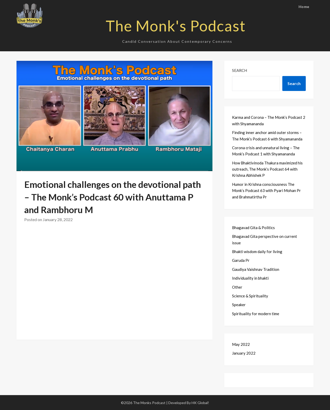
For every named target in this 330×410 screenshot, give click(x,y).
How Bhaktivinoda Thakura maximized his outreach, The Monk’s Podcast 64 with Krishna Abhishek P (267, 169)
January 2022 (243, 353)
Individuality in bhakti (250, 278)
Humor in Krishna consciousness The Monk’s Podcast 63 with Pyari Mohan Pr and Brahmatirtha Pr (266, 190)
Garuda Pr (241, 260)
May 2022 (241, 344)
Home (304, 6)
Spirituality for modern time (255, 313)
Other (237, 287)
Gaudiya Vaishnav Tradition (255, 269)
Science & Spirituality (250, 296)
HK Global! (200, 402)
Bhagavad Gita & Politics (253, 227)
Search (239, 70)
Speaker (239, 304)
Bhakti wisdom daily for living (257, 251)
